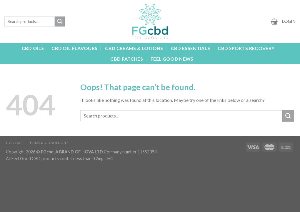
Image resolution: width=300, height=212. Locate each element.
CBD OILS (33, 48)
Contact (15, 142)
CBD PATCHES (126, 59)
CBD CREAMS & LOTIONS (134, 48)
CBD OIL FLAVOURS (74, 48)
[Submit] (60, 21)
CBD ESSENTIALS (190, 48)
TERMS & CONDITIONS (48, 142)
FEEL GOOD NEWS (172, 59)
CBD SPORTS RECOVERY (246, 48)
